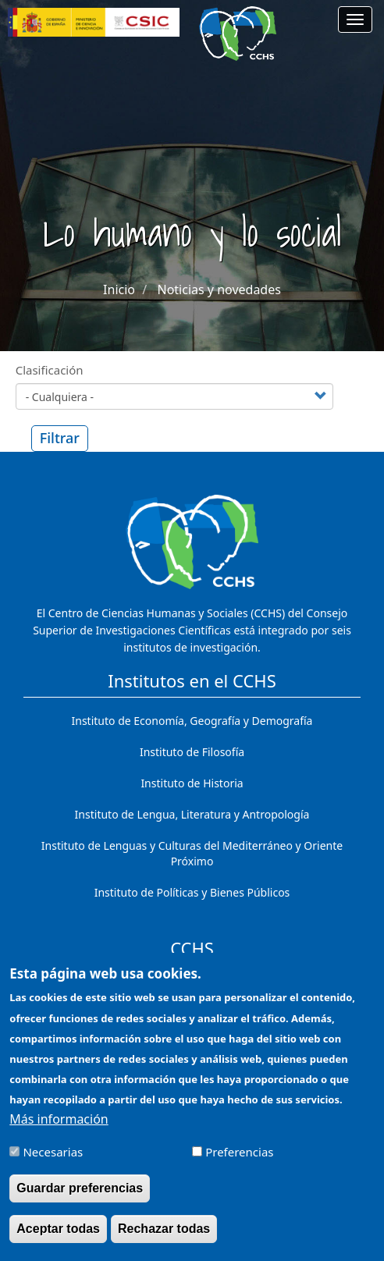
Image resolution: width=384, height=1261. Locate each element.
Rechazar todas (164, 1238)
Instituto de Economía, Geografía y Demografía (192, 720)
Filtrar (60, 437)
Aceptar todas (58, 1238)
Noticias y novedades (218, 289)
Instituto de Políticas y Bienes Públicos (192, 892)
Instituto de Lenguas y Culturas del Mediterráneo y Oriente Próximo (192, 853)
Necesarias (53, 1162)
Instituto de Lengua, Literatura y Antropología (192, 814)
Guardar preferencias (79, 1198)
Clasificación (50, 370)
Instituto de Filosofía (192, 751)
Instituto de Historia (191, 783)
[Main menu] (355, 19)
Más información (58, 1129)
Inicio (119, 289)
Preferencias (239, 1162)
